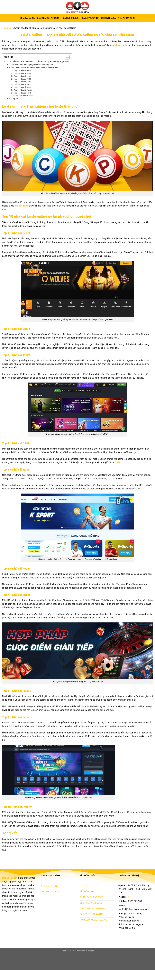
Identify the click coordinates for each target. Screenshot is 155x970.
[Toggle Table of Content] (66, 57)
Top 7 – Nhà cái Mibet (22, 87)
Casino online (71, 18)
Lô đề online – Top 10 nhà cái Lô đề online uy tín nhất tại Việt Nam (37, 61)
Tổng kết (15, 98)
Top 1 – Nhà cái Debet (22, 71)
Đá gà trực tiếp (90, 18)
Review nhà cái (108, 18)
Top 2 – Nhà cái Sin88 (22, 73)
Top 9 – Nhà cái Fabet (22, 93)
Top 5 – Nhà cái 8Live (22, 82)
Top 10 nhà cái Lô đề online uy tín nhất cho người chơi (35, 68)
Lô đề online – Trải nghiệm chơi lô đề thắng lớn (32, 64)
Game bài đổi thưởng (49, 18)
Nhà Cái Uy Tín (27, 18)
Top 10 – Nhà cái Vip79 (24, 96)
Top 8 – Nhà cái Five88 (23, 90)
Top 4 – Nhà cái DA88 (22, 79)
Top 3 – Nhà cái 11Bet (22, 76)
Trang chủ (7, 28)
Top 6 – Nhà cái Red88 (23, 84)
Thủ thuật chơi (126, 18)
